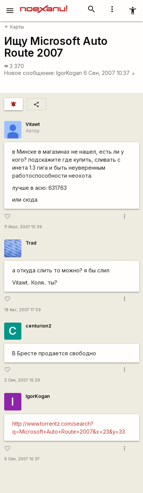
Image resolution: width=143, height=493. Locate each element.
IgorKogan (69, 73)
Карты (14, 27)
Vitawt (33, 124)
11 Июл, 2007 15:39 (23, 226)
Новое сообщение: (29, 73)
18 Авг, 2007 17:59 (22, 309)
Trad (31, 243)
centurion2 (38, 326)
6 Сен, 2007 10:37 (109, 73)
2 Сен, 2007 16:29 (22, 380)
